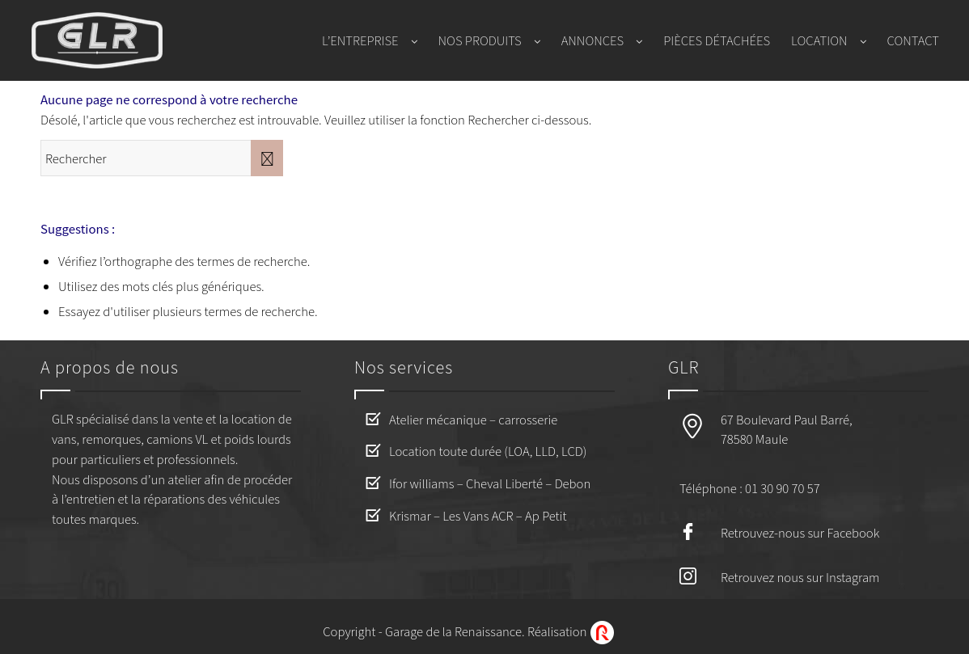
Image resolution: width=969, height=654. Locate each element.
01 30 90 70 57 (782, 487)
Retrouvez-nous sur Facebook (800, 532)
